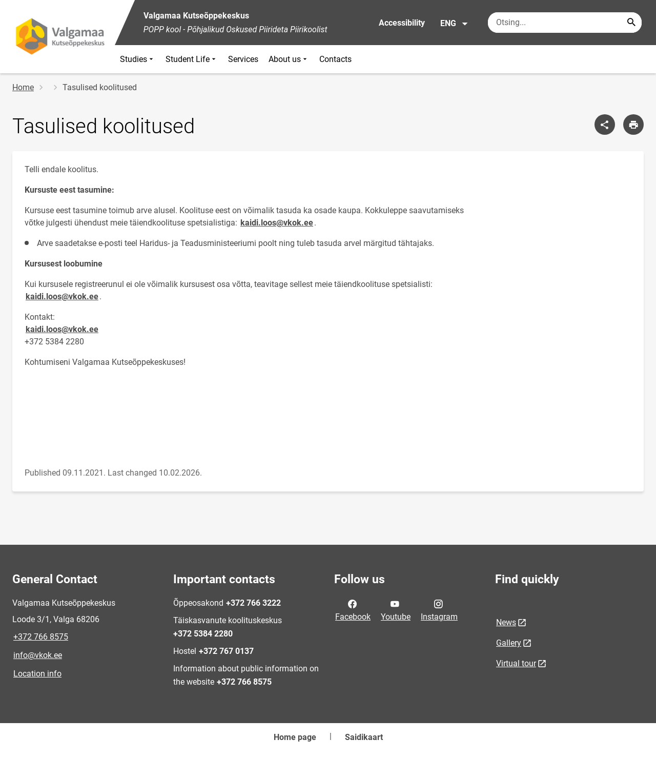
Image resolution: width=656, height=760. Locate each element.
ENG (454, 23)
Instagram (439, 609)
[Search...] (631, 22)
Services (243, 59)
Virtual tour (516, 663)
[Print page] (633, 124)
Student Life (192, 59)
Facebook (353, 609)
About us (289, 59)
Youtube (396, 609)
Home (23, 87)
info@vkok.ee (37, 655)
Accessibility (402, 23)
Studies (137, 59)
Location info (37, 674)
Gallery (508, 643)
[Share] (604, 124)
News (506, 622)
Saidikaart (364, 737)
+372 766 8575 (40, 637)
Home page (295, 737)
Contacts (335, 59)
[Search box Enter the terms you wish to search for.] (565, 22)
